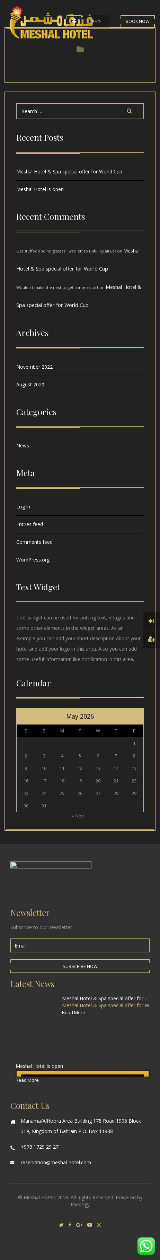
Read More (73, 1012)
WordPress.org (33, 559)
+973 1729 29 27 (40, 1146)
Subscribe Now (80, 966)
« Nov (78, 816)
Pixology (80, 1204)
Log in (23, 506)
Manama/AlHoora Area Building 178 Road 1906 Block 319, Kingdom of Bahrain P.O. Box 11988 (81, 1125)
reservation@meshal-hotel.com (56, 1162)
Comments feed (34, 542)
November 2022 (34, 366)
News (22, 445)
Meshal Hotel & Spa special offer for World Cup (69, 171)
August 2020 (30, 384)
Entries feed (29, 524)
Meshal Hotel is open (40, 189)
